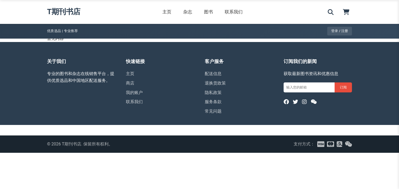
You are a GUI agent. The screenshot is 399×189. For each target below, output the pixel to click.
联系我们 (234, 11)
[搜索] (330, 12)
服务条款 (213, 101)
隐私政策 (213, 92)
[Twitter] (295, 102)
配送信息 (213, 73)
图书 (208, 11)
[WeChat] (314, 102)
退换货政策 (215, 83)
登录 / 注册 (339, 31)
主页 (166, 11)
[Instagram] (304, 102)
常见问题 (213, 111)
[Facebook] (286, 102)
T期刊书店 (63, 11)
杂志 (187, 11)
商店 (130, 83)
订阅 (343, 87)
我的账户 (134, 92)
